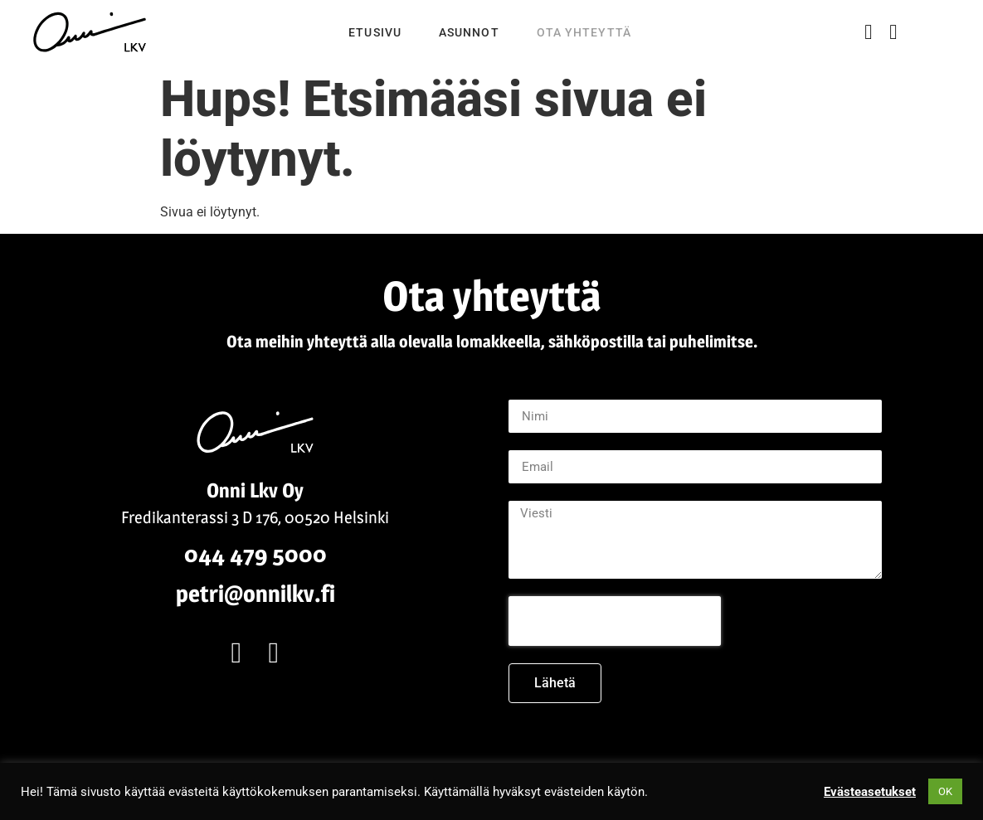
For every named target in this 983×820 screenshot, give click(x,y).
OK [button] (945, 791)
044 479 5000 (255, 554)
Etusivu (374, 32)
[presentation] (615, 621)
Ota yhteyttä (584, 32)
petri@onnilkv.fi (255, 594)
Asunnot (469, 32)
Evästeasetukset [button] (870, 791)
